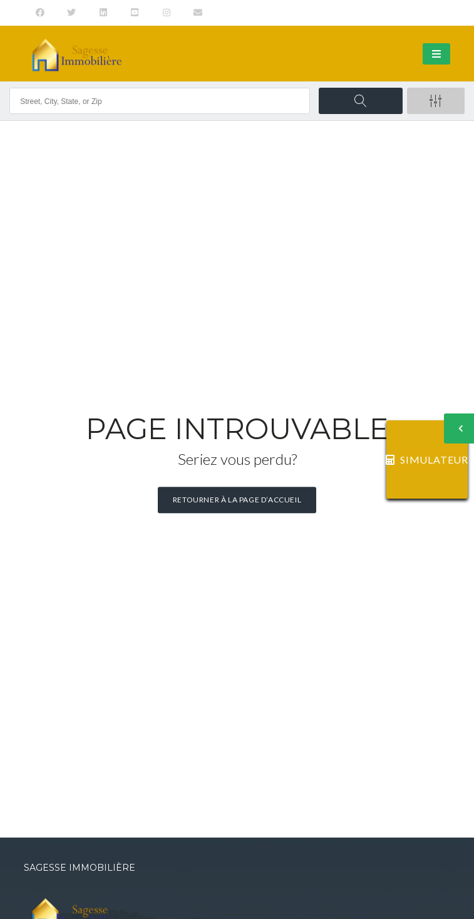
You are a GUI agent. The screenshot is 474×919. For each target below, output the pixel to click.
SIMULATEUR (427, 459)
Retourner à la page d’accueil (237, 499)
